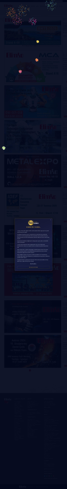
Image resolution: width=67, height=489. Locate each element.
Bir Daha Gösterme (33, 267)
